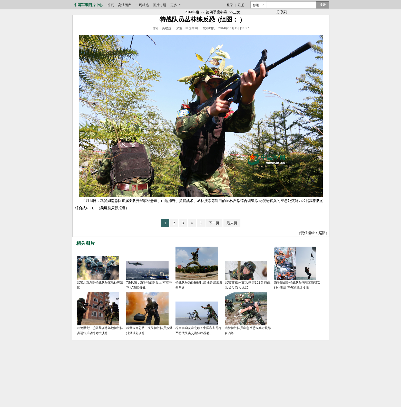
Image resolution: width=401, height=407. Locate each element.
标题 (256, 5)
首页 (110, 5)
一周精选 (142, 5)
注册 (241, 5)
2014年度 (192, 12)
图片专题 (159, 5)
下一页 (214, 223)
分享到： (283, 12)
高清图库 (124, 5)
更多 (173, 5)
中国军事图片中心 (88, 5)
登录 (230, 5)
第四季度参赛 (216, 12)
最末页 (232, 223)
